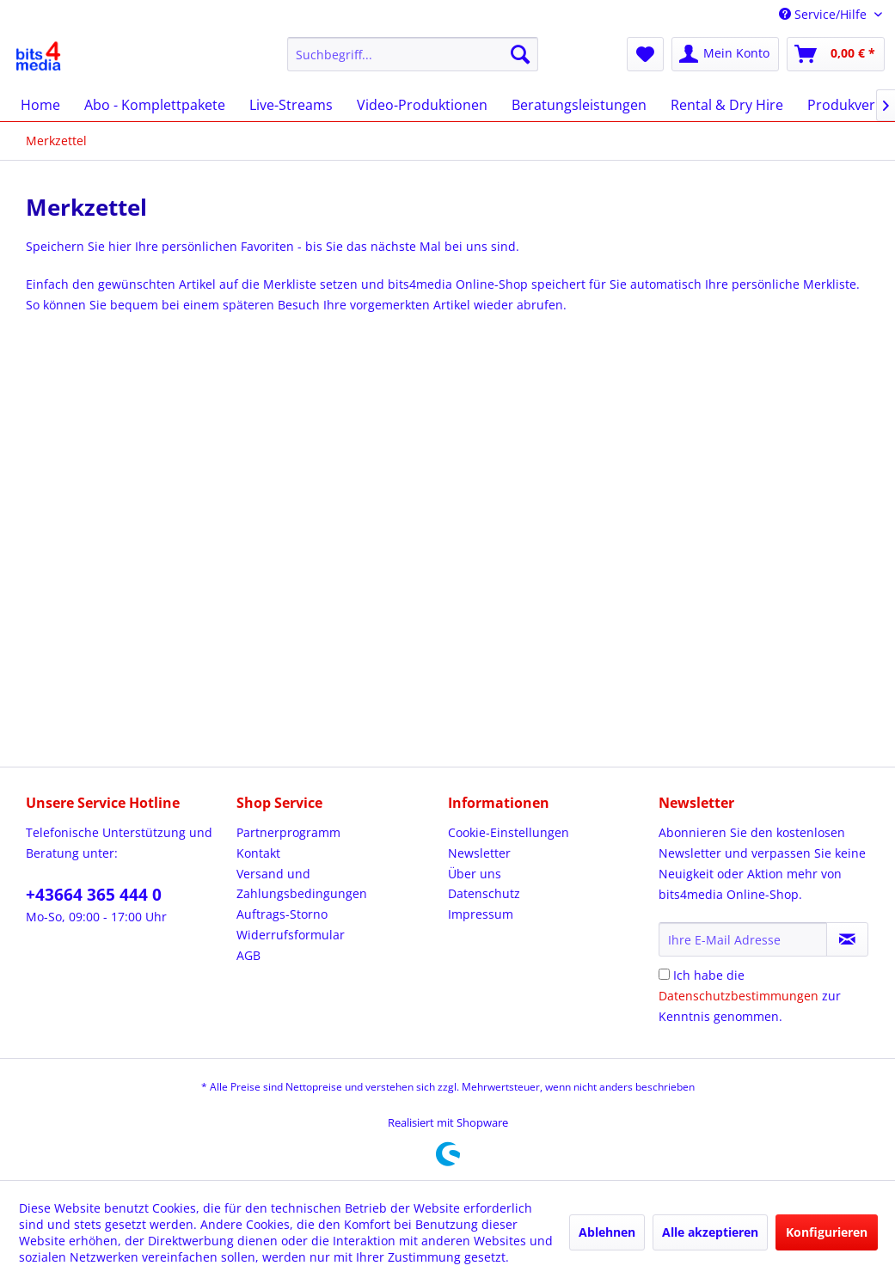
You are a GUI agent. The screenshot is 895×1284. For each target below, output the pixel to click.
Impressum (480, 914)
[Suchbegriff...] (412, 54)
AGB (248, 955)
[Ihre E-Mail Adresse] (743, 939)
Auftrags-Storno (282, 914)
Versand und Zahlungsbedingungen (301, 883)
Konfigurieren (826, 1232)
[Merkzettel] (645, 54)
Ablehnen (607, 1232)
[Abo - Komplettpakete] (154, 105)
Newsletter (479, 853)
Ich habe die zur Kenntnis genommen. (750, 995)
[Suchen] (520, 54)
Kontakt (258, 853)
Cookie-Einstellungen (508, 832)
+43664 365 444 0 (94, 895)
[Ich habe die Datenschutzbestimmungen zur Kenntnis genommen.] (664, 974)
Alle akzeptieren (710, 1232)
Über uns (474, 873)
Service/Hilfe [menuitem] (824, 14)
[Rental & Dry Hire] (727, 105)
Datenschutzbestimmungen (738, 995)
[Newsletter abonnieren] (847, 939)
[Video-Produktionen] (422, 105)
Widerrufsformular (290, 934)
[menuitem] (412, 54)
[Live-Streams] (291, 105)
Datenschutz (484, 893)
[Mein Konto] (725, 54)
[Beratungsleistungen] (579, 105)
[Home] (40, 105)
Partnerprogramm (288, 832)
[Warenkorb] (836, 54)
